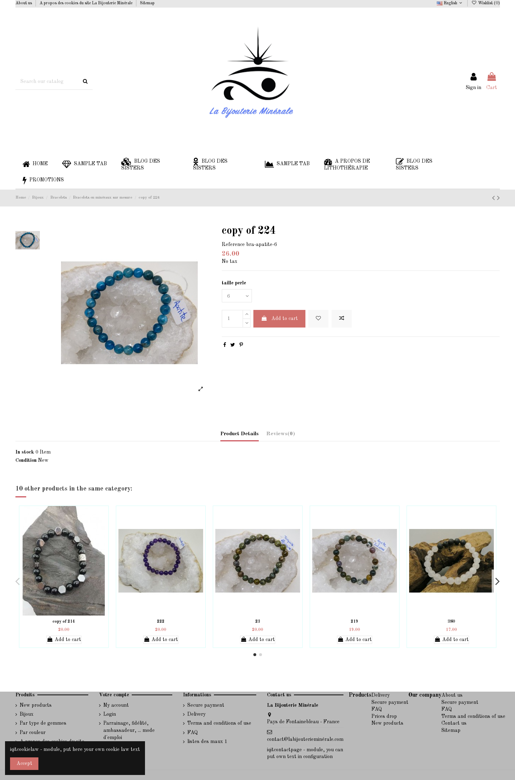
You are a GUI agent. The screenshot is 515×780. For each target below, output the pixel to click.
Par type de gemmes (43, 723)
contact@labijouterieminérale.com (305, 739)
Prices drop (384, 716)
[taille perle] (237, 295)
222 (160, 621)
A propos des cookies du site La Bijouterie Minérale (86, 3)
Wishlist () (485, 3)
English (450, 3)
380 (451, 621)
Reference (233, 244)
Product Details (239, 434)
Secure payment (205, 705)
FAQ (192, 732)
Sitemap (147, 3)
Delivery (196, 714)
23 (257, 621)
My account (116, 705)
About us (24, 3)
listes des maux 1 (207, 741)
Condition (26, 460)
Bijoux (26, 714)
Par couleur (33, 732)
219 (354, 621)
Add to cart (279, 318)
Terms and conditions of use (219, 723)
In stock (24, 452)
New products (36, 705)
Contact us (454, 723)
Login (109, 714)
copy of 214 (63, 621)
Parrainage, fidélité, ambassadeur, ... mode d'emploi (129, 730)
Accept (24, 763)
